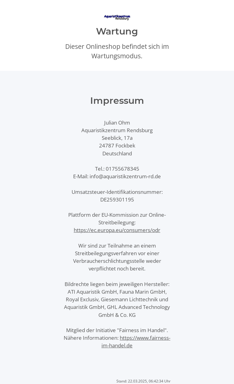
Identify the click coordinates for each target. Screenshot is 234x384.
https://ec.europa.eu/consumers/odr (117, 230)
